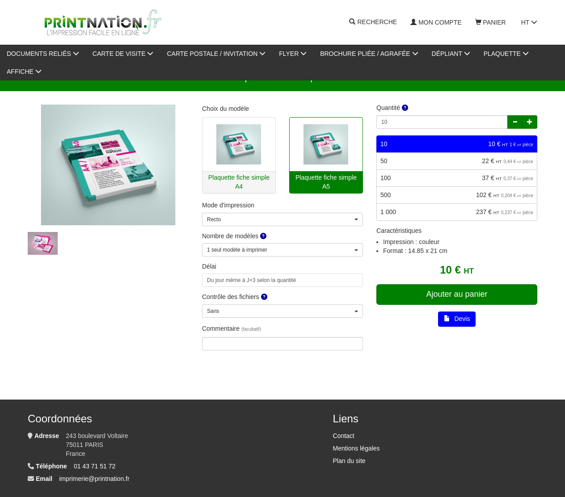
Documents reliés (43, 53)
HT (529, 22)
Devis (457, 318)
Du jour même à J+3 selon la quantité (251, 280)
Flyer (293, 53)
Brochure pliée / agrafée (369, 53)
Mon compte (435, 22)
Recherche (373, 22)
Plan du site (349, 460)
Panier (490, 22)
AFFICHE (24, 71)
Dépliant (451, 53)
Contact (343, 435)
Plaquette (506, 53)
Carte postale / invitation (216, 53)
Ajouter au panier (456, 294)
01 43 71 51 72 (94, 466)
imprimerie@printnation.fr (94, 478)
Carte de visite (123, 53)
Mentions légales (356, 448)
